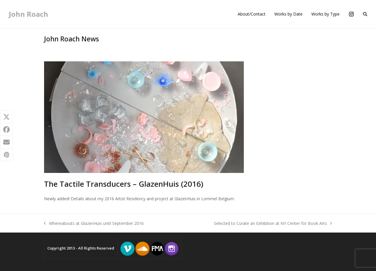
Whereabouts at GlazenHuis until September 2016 (94, 223)
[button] (365, 14)
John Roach (28, 14)
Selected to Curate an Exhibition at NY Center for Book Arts (273, 223)
